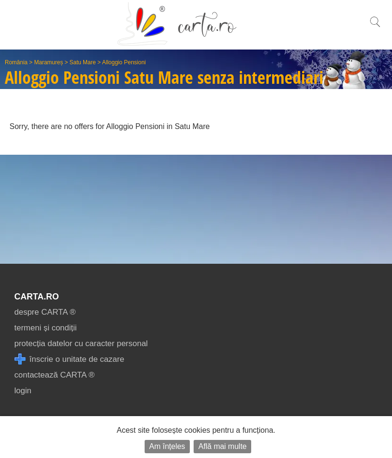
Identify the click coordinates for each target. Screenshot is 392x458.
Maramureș (48, 62)
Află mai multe (222, 446)
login (22, 390)
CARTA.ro (36, 296)
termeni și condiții (45, 327)
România (16, 62)
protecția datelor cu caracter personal (81, 343)
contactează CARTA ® (54, 374)
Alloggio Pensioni (124, 62)
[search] (374, 27)
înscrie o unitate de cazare (69, 359)
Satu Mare (82, 62)
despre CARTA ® (45, 312)
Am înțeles (167, 446)
